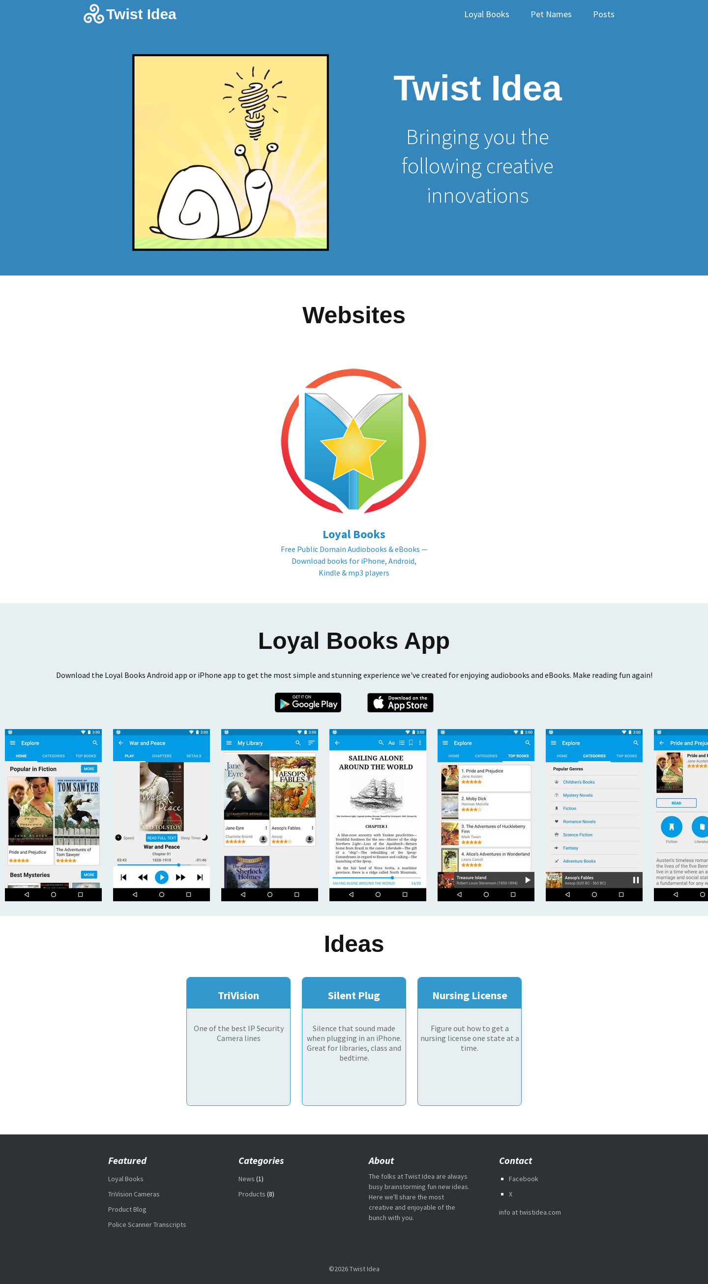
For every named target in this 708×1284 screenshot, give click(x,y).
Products (252, 1194)
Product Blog (127, 1209)
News (246, 1178)
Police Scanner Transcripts (147, 1224)
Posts (604, 14)
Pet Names (551, 14)
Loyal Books (486, 14)
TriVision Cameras (134, 1194)
